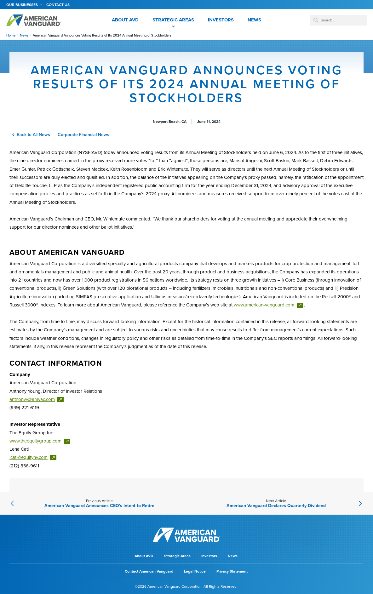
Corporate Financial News (83, 134)
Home (10, 35)
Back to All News (31, 134)
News (24, 35)
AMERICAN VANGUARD (33, 20)
